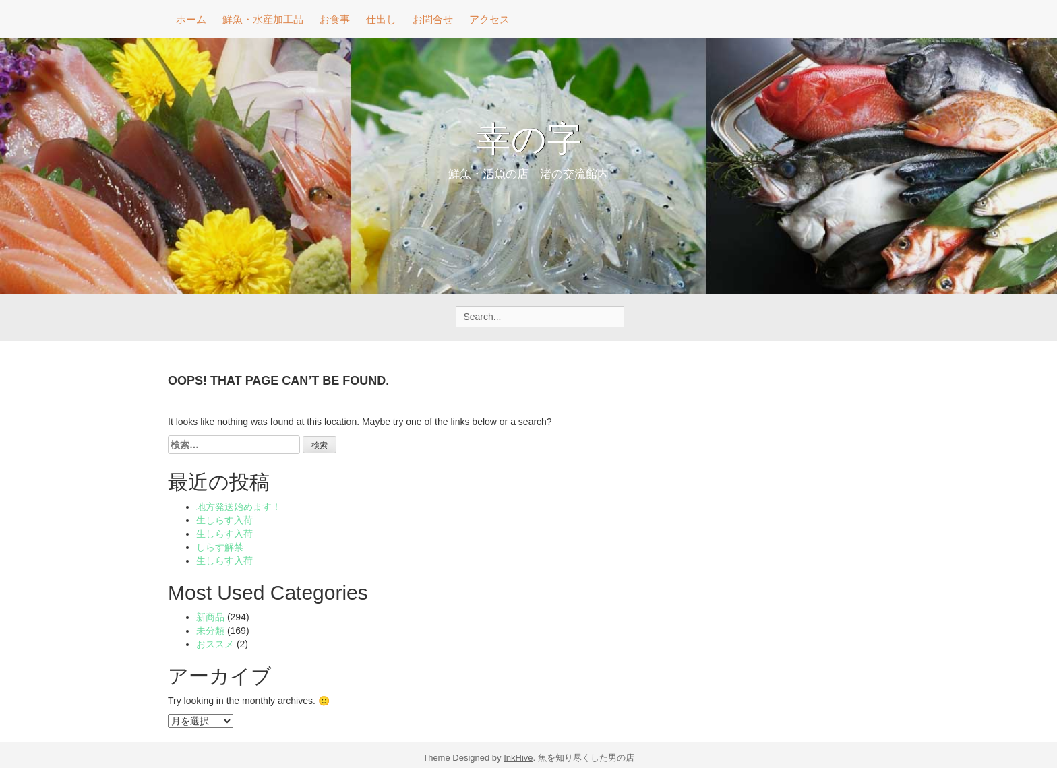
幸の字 (529, 141)
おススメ (215, 644)
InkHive (518, 758)
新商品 (210, 617)
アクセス (489, 19)
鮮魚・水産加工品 (262, 19)
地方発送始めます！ (238, 506)
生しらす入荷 (224, 520)
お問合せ (433, 19)
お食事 (335, 19)
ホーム (191, 19)
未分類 (210, 630)
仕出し (381, 19)
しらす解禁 (219, 547)
